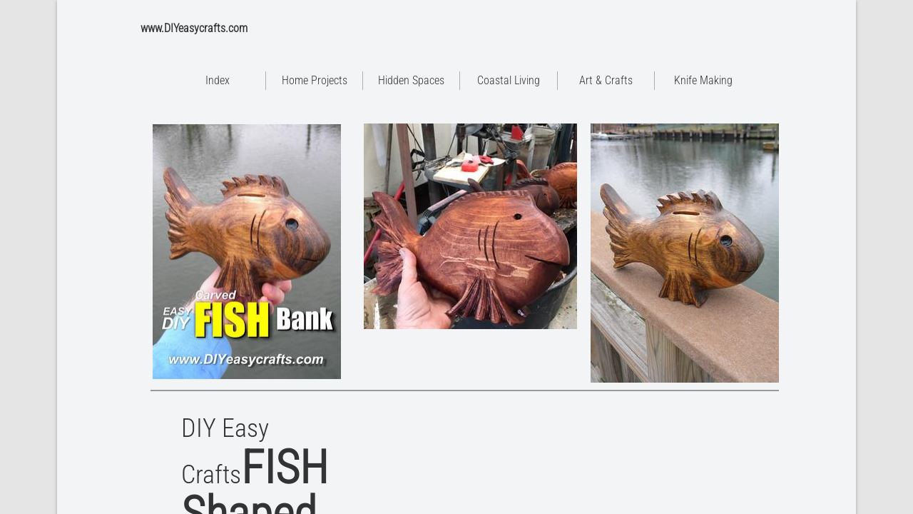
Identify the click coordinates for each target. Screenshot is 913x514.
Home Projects (314, 80)
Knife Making (703, 80)
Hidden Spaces (411, 80)
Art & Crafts (606, 80)
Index (217, 80)
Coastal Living (508, 80)
